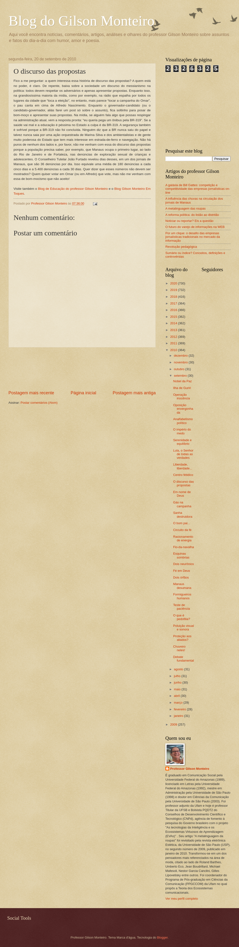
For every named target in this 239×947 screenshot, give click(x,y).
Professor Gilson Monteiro (189, 768)
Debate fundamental (183, 658)
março (178, 702)
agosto (179, 669)
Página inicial (83, 392)
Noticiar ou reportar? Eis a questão (189, 221)
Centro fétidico (183, 475)
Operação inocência (181, 396)
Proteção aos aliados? (182, 638)
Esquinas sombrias (181, 555)
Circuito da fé (182, 530)
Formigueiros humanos (182, 596)
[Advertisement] (82, 369)
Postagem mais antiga (134, 392)
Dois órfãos (181, 577)
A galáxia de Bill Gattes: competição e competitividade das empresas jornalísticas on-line (197, 188)
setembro (181, 375)
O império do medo (182, 431)
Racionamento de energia (183, 538)
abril (177, 696)
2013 (174, 330)
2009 (174, 724)
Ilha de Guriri (182, 388)
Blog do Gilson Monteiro (81, 21)
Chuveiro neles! (179, 648)
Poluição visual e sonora (183, 627)
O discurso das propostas (183, 483)
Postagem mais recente (31, 392)
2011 (174, 343)
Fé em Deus (181, 570)
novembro (181, 362)
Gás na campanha (182, 504)
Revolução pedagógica (181, 246)
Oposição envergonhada (183, 408)
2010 (174, 350)
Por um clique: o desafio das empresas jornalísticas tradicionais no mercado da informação (192, 236)
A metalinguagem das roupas (185, 208)
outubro (179, 369)
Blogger (162, 937)
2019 (174, 290)
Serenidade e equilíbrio (182, 441)
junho (178, 682)
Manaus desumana (182, 585)
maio (177, 689)
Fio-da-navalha (183, 547)
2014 (174, 323)
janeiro (179, 716)
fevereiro (180, 709)
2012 (174, 337)
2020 (174, 283)
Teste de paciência (181, 606)
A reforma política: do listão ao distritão (192, 215)
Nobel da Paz (182, 381)
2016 (174, 310)
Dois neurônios (183, 564)
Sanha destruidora (182, 514)
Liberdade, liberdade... (182, 466)
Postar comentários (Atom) (39, 402)
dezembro (181, 355)
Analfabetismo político (183, 420)
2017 (174, 303)
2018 (174, 296)
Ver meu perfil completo (181, 898)
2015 (174, 316)
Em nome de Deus (182, 493)
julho (177, 676)
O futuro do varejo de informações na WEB (195, 227)
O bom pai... (181, 523)
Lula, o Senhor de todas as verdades (183, 454)
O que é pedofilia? (181, 617)
